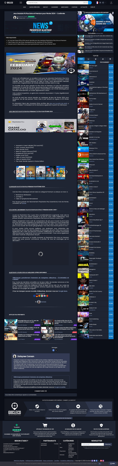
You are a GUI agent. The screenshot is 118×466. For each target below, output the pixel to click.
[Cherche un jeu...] (59, 2)
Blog (75, 329)
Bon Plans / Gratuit (71, 454)
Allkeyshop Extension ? (9, 457)
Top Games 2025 (72, 458)
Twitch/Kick (44, 448)
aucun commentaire (31, 18)
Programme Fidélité (71, 449)
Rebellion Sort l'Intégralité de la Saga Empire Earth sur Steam (28, 339)
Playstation (63, 455)
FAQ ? (4, 455)
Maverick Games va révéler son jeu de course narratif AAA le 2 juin (28, 332)
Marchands (44, 449)
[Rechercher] (90, 2)
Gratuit (74, 336)
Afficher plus (99, 33)
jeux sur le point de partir (58, 103)
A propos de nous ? (8, 449)
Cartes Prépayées (71, 451)
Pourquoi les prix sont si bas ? (10, 451)
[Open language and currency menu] (101, 2)
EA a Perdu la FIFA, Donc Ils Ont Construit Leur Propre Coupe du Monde (63, 326)
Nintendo (62, 459)
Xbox (61, 452)
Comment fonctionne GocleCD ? (11, 448)
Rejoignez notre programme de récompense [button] (59, 422)
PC (60, 448)
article (24, 209)
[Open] (21, 2)
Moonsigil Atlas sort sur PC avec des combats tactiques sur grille (28, 325)
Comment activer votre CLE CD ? (11, 454)
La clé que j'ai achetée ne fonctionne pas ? (13, 452)
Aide (112, 463)
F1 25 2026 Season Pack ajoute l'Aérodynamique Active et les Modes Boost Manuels (65, 340)
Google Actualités (60, 391)
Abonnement (31, 16)
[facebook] (53, 354)
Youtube (56, 448)
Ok (99, 463)
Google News (62, 296)
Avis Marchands (72, 457)
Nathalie (43, 306)
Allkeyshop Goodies (71, 460)
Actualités (37, 329)
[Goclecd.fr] (8, 2)
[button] (111, 2)
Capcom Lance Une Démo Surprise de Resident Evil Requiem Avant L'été (65, 332)
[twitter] (56, 354)
